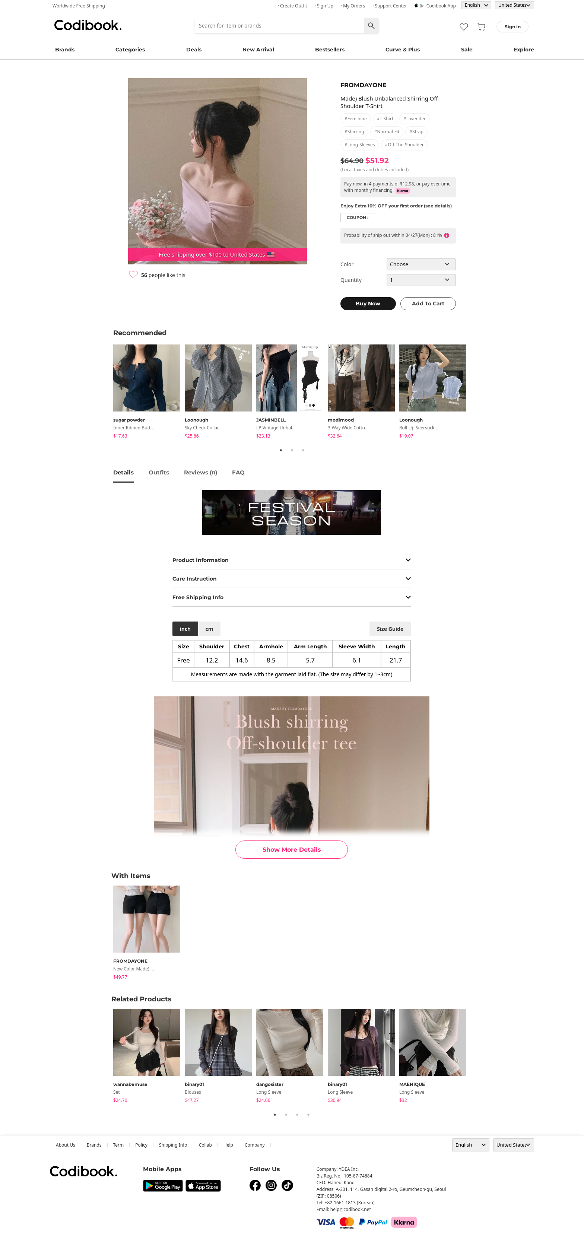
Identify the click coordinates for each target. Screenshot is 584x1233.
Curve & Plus (402, 49)
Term (118, 1145)
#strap (416, 131)
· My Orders (353, 6)
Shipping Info (173, 1145)
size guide (390, 628)
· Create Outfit (292, 6)
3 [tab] (303, 450)
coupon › (358, 217)
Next (476, 392)
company (255, 1145)
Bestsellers (330, 49)
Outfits (159, 472)
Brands (64, 49)
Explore (524, 49)
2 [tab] (292, 450)
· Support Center (389, 6)
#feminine (356, 118)
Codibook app (441, 6)
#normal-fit (387, 131)
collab (205, 1145)
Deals (193, 49)
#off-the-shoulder (404, 145)
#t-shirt (385, 118)
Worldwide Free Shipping (79, 6)
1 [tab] (281, 450)
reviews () (200, 472)
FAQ (238, 472)
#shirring (354, 131)
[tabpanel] (149, 393)
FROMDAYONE (363, 85)
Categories (130, 49)
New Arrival (258, 49)
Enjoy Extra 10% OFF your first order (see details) (396, 206)
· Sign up (324, 6)
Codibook (87, 25)
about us (65, 1145)
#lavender (414, 118)
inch (185, 628)
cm (209, 628)
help (228, 1145)
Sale (467, 49)
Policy (141, 1145)
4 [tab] (308, 1114)
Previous (107, 392)
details (123, 472)
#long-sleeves (360, 145)
